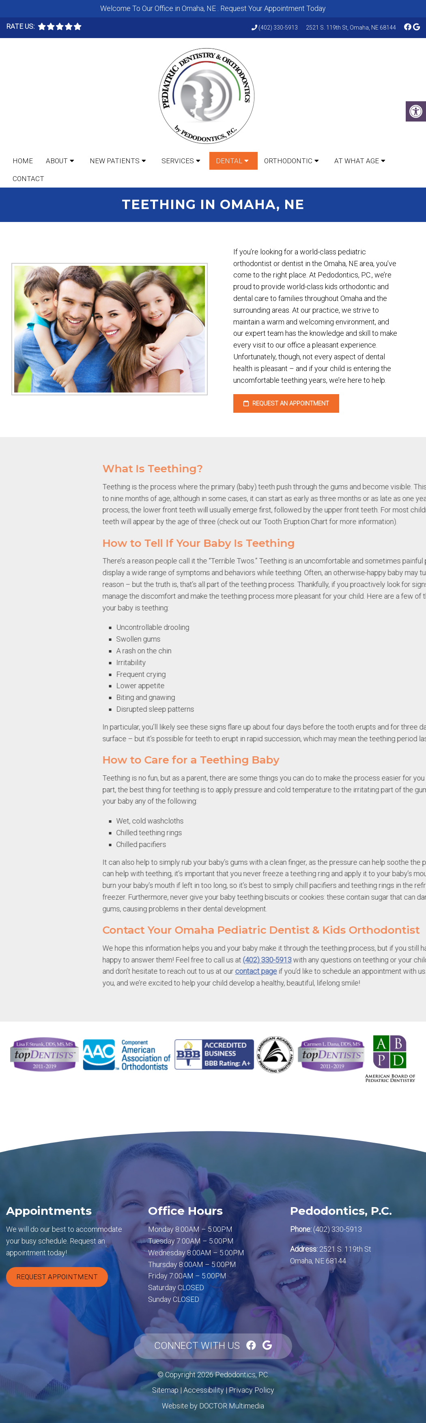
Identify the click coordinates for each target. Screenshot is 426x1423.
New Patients (115, 161)
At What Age (356, 161)
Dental (229, 161)
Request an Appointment (286, 403)
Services (177, 161)
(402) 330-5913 (278, 27)
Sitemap (165, 1390)
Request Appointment (57, 1277)
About (57, 161)
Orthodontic (288, 161)
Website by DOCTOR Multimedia (213, 1406)
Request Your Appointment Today (273, 8)
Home (23, 161)
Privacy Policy (251, 1390)
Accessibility (203, 1390)
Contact (28, 179)
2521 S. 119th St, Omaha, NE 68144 (351, 27)
